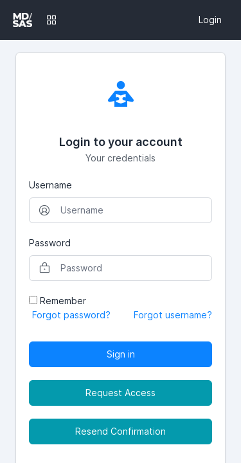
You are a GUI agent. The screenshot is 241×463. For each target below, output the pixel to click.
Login (210, 19)
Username (50, 184)
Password (50, 242)
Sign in (121, 354)
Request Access (120, 392)
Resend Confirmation (120, 431)
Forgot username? (173, 314)
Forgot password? (71, 314)
